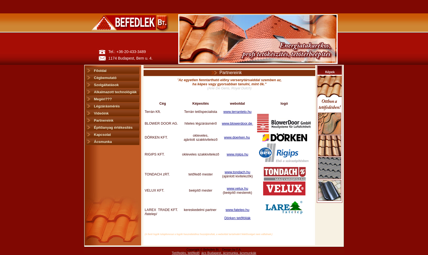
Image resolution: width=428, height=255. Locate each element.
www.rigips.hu (237, 154)
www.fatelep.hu (237, 210)
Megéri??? (103, 99)
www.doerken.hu (237, 137)
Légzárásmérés (107, 106)
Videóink (101, 113)
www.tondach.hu (237, 172)
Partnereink (104, 120)
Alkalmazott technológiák (115, 92)
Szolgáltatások (106, 85)
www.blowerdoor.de (237, 123)
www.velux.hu (237, 188)
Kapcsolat (102, 135)
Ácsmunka (103, 142)
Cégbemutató (105, 78)
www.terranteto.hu (237, 112)
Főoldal (100, 71)
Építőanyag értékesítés (113, 127)
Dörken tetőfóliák (237, 218)
